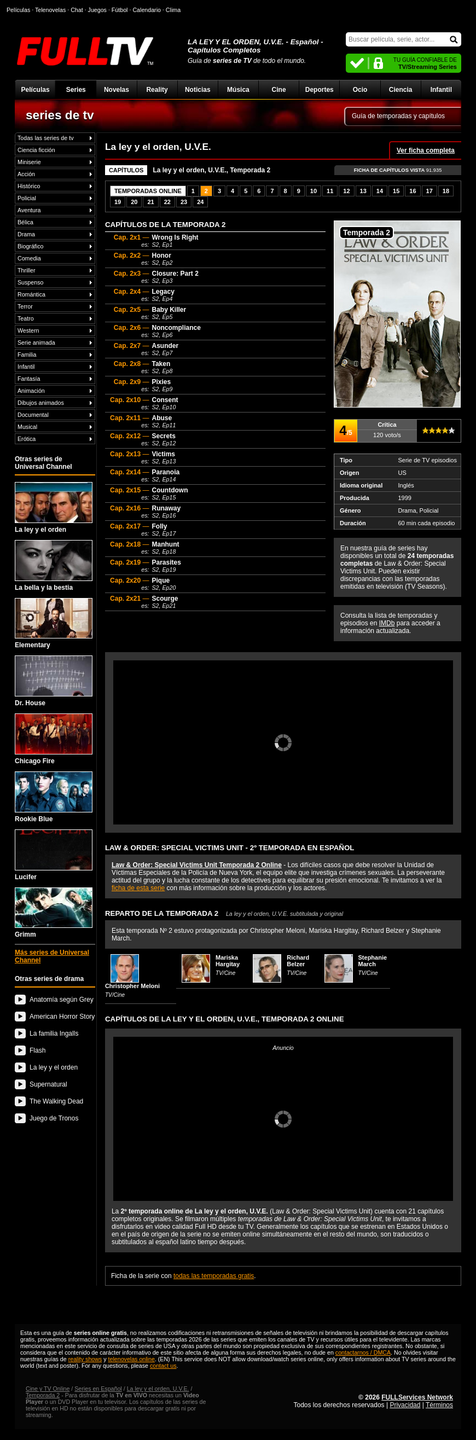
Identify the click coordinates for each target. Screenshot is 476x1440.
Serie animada (36, 342)
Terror (25, 306)
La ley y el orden (53, 507)
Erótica (27, 439)
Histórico (29, 186)
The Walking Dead (56, 1101)
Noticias (198, 90)
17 (429, 191)
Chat (77, 10)
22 (167, 202)
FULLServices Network (417, 1397)
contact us (163, 1365)
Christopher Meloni (132, 986)
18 (446, 191)
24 (200, 202)
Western (28, 330)
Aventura (29, 210)
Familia (27, 354)
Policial (27, 198)
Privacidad (405, 1405)
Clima (173, 10)
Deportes (319, 90)
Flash (37, 1050)
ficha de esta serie (138, 888)
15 (396, 191)
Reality (156, 90)
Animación (31, 390)
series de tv (60, 115)
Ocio (360, 90)
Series (76, 90)
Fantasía (29, 378)
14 (379, 191)
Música (238, 90)
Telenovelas (50, 10)
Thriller (27, 270)
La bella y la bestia (53, 565)
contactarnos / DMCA (363, 1352)
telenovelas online (131, 1359)
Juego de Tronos (54, 1118)
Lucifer (53, 855)
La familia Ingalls (54, 1033)
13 (363, 191)
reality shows (85, 1359)
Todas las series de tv (45, 138)
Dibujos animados (41, 402)
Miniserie (29, 162)
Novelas (116, 90)
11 (330, 191)
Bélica (25, 222)
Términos (439, 1405)
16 (412, 191)
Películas (35, 90)
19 (117, 202)
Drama (26, 234)
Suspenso (30, 282)
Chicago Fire (53, 739)
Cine (279, 90)
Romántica (31, 294)
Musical (27, 426)
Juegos (97, 10)
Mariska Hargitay (228, 960)
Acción (26, 174)
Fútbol (120, 10)
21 (150, 202)
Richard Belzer (298, 960)
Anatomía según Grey (62, 999)
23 (184, 202)
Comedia (29, 258)
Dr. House (53, 681)
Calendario (146, 10)
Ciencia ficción (36, 150)
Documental (33, 414)
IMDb (387, 623)
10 (313, 191)
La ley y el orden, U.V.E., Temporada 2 (211, 170)
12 (346, 191)
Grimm (53, 913)
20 (134, 202)
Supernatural (48, 1084)
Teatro (26, 318)
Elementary (53, 623)
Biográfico (30, 246)
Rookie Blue (53, 797)
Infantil (441, 90)
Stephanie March (372, 960)
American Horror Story (62, 1016)
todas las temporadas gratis (213, 1276)
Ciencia (401, 90)
